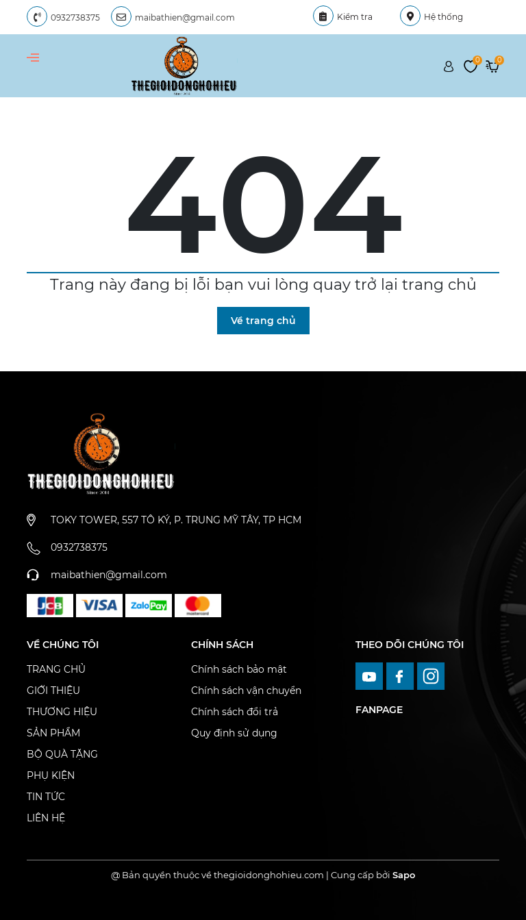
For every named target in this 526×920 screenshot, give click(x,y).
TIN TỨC (46, 797)
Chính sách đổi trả (234, 712)
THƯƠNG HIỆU (62, 712)
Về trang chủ (263, 320)
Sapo (403, 874)
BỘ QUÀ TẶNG (62, 754)
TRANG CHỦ (56, 669)
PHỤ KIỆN (51, 775)
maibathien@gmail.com (185, 17)
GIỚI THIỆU (53, 690)
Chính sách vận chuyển (246, 690)
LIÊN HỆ (46, 818)
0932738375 (75, 17)
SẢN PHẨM (53, 733)
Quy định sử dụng (234, 733)
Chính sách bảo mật (239, 669)
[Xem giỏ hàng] (492, 65)
